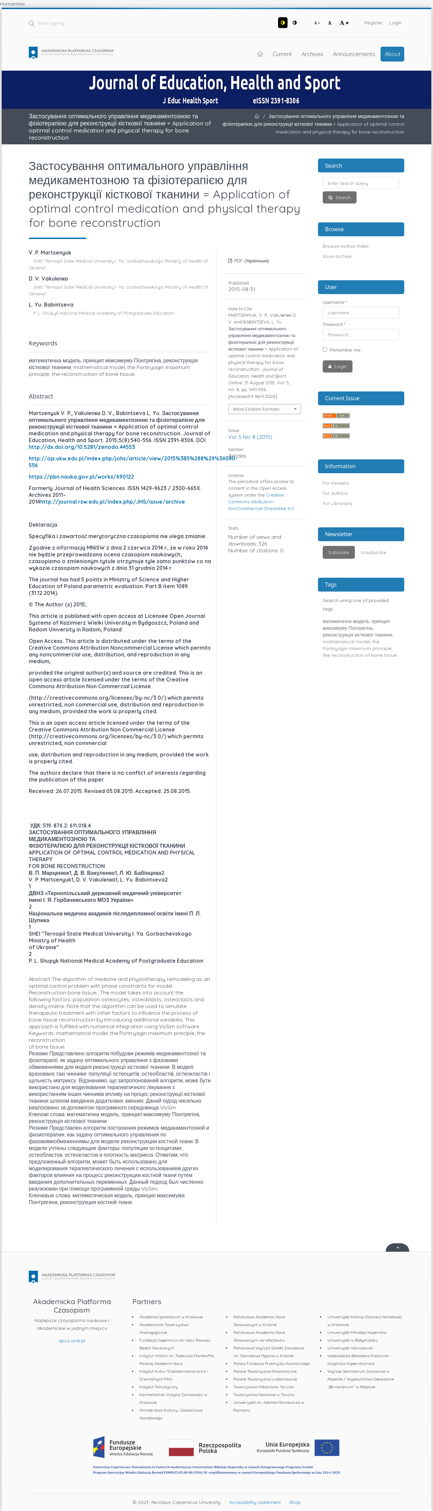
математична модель (346, 621)
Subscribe (338, 552)
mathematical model (346, 642)
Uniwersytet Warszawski (350, 1347)
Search (343, 197)
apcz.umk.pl (72, 1341)
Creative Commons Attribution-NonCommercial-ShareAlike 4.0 (261, 501)
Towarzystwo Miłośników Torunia (263, 1386)
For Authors (335, 493)
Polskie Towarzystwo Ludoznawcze (265, 1379)
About (393, 53)
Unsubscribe (373, 552)
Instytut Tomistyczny (158, 1386)
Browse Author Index (346, 246)
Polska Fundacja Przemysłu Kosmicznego (271, 1363)
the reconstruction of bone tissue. (360, 655)
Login (395, 23)
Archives (312, 53)
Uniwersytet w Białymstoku (352, 1340)
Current (282, 53)
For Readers (336, 483)
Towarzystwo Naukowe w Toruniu (264, 1394)
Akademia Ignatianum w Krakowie (171, 1316)
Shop (295, 1502)
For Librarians (337, 503)
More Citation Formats (256, 409)
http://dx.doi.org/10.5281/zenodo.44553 (82, 446)
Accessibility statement (255, 1502)
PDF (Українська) (251, 260)
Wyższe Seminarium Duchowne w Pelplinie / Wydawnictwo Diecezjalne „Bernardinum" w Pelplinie (360, 1379)
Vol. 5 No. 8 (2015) (250, 436)
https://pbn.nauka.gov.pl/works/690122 (81, 476)
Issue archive (337, 256)
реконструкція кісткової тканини (357, 635)
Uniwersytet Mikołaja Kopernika (356, 1332)
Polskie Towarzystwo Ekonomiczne (265, 1371)
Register (373, 23)
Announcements (354, 53)
